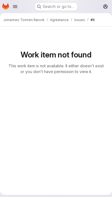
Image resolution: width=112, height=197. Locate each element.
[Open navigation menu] (15, 6)
